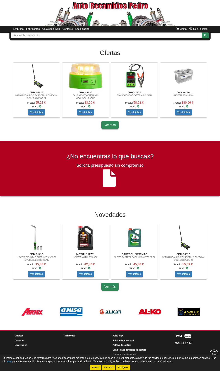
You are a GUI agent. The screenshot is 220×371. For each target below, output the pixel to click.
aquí (9, 361)
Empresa (18, 28)
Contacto (67, 28)
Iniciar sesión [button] (199, 28)
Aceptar (95, 367)
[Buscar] (205, 35)
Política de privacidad (123, 340)
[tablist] (110, 91)
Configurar (123, 367)
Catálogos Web (51, 28)
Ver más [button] (110, 125)
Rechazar (108, 367)
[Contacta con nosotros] (214, 354)
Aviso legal (118, 336)
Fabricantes (33, 28)
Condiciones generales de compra (129, 350)
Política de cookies (122, 345)
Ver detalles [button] (36, 112)
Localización (82, 28)
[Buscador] (106, 35)
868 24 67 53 (183, 343)
